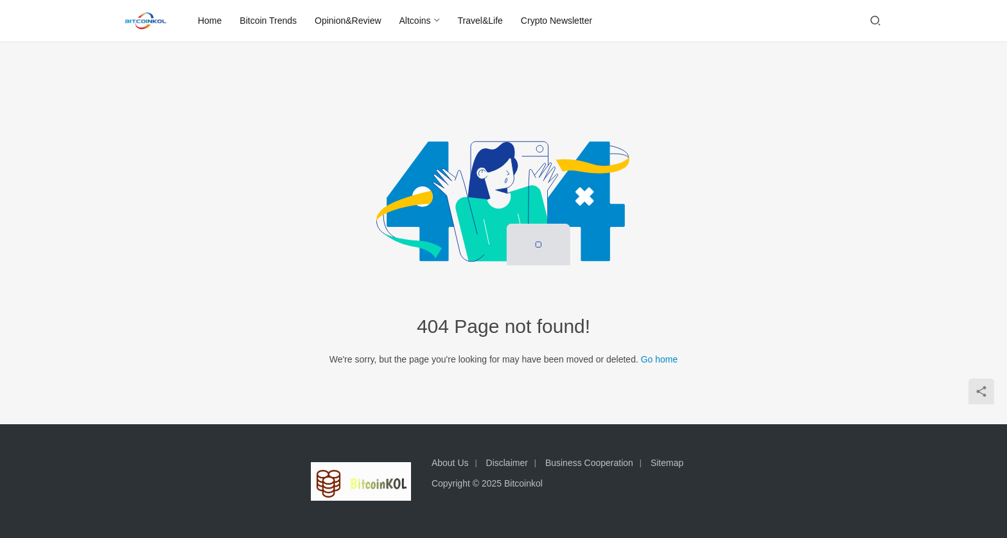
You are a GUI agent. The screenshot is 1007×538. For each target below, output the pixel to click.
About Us (450, 463)
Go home (659, 359)
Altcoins (416, 20)
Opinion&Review (348, 20)
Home (210, 20)
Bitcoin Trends (269, 20)
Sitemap (667, 463)
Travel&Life (481, 20)
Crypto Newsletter (557, 20)
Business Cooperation (589, 463)
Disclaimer (507, 463)
